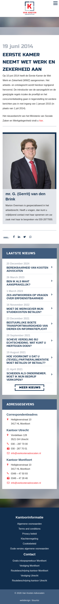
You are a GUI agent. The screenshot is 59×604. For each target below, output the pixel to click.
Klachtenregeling (29, 538)
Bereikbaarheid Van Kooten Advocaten (27, 269)
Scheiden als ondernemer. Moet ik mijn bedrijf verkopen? (26, 376)
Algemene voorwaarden (29, 524)
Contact (29, 554)
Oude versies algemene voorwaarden (29, 548)
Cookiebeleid (29, 543)
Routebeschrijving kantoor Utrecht (29, 580)
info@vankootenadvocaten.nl (26, 453)
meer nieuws (29, 387)
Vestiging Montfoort (30, 565)
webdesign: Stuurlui (29, 600)
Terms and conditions (29, 529)
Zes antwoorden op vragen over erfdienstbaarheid (27, 297)
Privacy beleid (29, 533)
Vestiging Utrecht (29, 575)
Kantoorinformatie (29, 517)
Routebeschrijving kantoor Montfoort (29, 570)
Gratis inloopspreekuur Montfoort (30, 560)
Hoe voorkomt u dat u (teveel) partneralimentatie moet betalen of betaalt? (28, 359)
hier (41, 120)
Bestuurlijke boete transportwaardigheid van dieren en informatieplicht (27, 325)
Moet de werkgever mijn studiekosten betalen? (25, 310)
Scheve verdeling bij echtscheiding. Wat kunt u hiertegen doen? (26, 342)
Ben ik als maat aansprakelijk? (18, 283)
